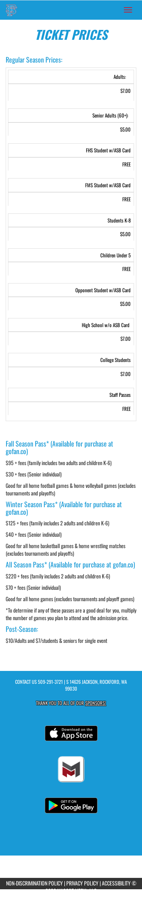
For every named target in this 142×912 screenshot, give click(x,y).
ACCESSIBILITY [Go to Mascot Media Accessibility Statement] (116, 883)
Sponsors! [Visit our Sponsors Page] (95, 703)
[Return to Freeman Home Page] (11, 9)
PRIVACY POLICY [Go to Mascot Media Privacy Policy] (82, 883)
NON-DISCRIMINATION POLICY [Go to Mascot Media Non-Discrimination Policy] (34, 883)
